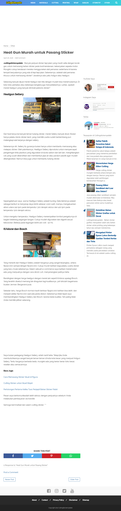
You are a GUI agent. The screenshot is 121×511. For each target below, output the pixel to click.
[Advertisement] (60, 24)
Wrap (76, 3)
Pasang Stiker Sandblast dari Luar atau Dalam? (104, 188)
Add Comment (20, 58)
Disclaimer (73, 500)
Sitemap (85, 500)
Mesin (33, 3)
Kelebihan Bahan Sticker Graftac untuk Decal (105, 213)
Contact (45, 500)
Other (107, 3)
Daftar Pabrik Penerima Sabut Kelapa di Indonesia (105, 144)
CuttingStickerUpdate (65, 508)
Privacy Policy (58, 500)
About (34, 500)
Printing (66, 3)
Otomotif (96, 3)
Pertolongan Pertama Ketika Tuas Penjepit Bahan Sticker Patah (31, 389)
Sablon (85, 3)
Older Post (74, 479)
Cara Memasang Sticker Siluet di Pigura (21, 377)
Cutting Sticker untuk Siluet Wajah (18, 383)
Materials (43, 3)
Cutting (55, 3)
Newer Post (9, 479)
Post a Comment (11, 472)
